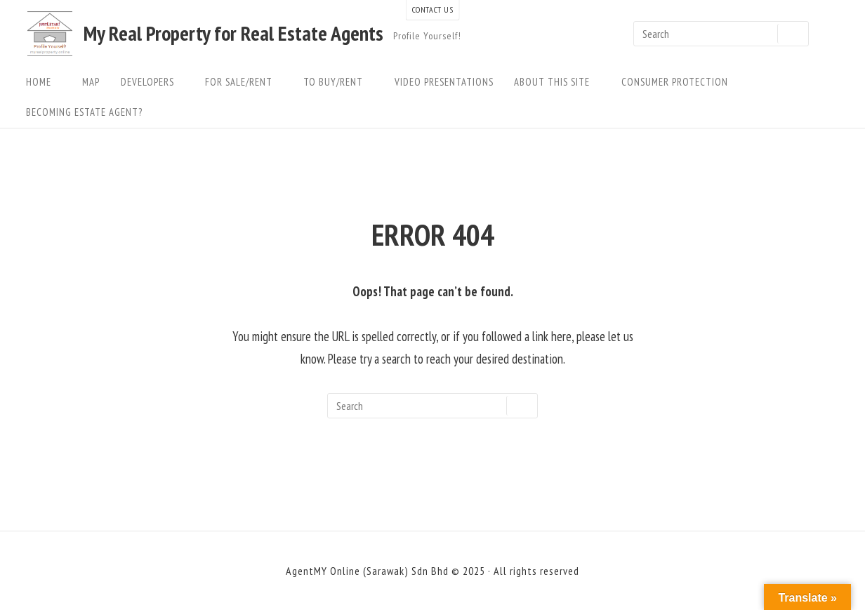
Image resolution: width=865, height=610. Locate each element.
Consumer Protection (674, 81)
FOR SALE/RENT (244, 81)
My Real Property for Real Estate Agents (233, 33)
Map (91, 81)
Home (44, 81)
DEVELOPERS (153, 81)
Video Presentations (444, 81)
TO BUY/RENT (338, 81)
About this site (557, 81)
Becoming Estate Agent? (84, 112)
